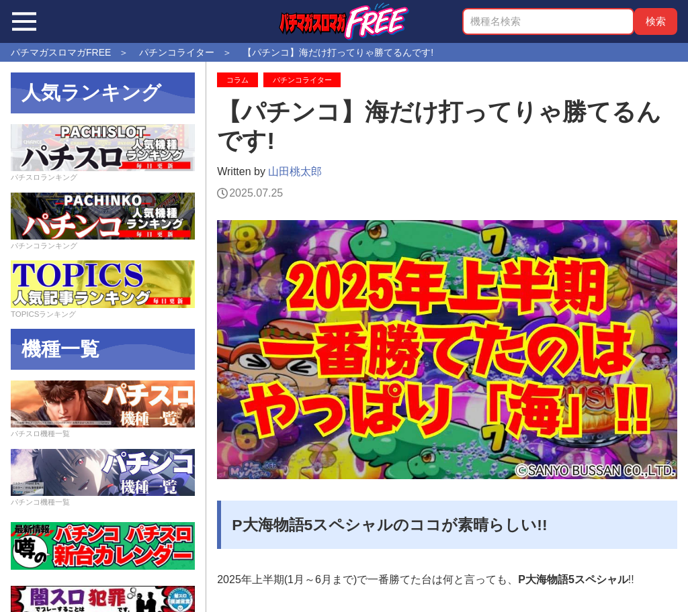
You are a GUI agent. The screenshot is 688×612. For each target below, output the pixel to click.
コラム (237, 80)
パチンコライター (302, 80)
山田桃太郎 (295, 171)
